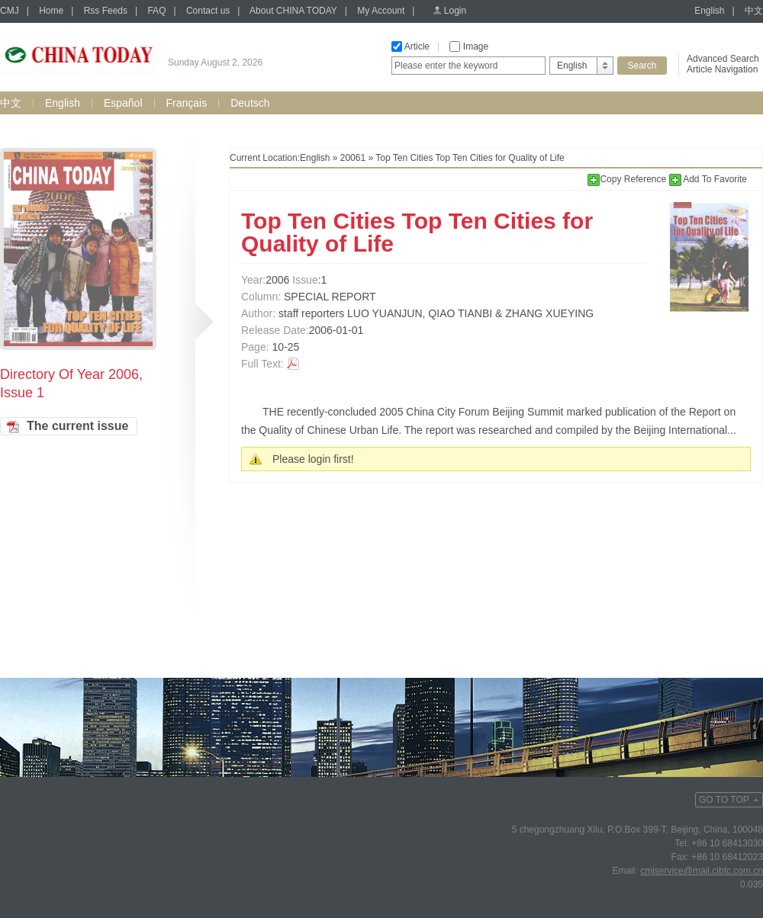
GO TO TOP (724, 799)
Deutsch (249, 103)
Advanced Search (723, 58)
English (709, 10)
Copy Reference (628, 179)
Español (123, 103)
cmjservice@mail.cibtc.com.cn (701, 870)
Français (187, 103)
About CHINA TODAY (293, 10)
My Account (380, 10)
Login (455, 10)
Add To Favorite (708, 179)
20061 (352, 157)
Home (51, 10)
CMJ (9, 10)
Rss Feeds (105, 10)
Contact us (208, 10)
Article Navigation (722, 69)
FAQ (156, 10)
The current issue (77, 425)
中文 (754, 10)
